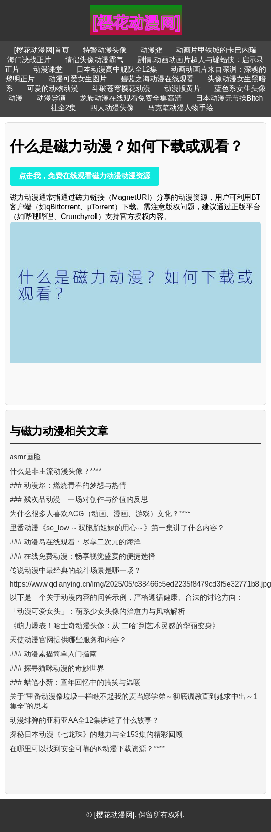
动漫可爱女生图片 (77, 79)
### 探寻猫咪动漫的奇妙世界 (57, 668)
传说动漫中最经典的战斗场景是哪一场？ (75, 570)
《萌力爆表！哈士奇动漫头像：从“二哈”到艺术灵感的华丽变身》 (114, 625)
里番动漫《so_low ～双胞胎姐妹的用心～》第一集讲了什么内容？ (117, 528)
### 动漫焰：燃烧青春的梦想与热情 (68, 485)
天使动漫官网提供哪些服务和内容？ (68, 640)
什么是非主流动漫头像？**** (55, 471)
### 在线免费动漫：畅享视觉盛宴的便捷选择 (82, 556)
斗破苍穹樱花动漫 (121, 88)
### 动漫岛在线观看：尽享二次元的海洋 (75, 542)
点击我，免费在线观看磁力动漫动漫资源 (84, 176)
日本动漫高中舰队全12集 (117, 69)
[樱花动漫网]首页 (41, 50)
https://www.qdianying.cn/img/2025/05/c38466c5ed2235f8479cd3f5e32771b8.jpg (140, 584)
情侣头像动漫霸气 (94, 60)
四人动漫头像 (112, 108)
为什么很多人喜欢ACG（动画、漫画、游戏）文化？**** (100, 513)
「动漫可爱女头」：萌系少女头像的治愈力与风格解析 (97, 611)
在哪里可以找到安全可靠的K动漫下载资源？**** (87, 748)
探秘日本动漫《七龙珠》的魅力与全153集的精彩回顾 (96, 734)
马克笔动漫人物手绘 (180, 108)
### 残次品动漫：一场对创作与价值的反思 (79, 499)
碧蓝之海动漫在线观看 (157, 79)
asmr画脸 (25, 457)
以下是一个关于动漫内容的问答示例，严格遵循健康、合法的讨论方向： (127, 597)
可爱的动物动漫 (52, 88)
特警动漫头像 (105, 50)
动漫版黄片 (182, 88)
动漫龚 (151, 50)
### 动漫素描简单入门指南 (53, 654)
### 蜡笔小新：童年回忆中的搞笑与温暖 (75, 682)
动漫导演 (51, 98)
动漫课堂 (48, 69)
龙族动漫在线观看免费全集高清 (131, 98)
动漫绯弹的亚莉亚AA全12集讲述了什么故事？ (84, 720)
